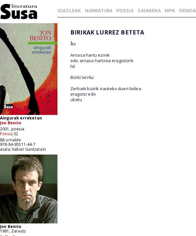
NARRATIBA (98, 10)
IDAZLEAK (69, 10)
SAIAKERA (149, 10)
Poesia (6, 134)
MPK (170, 10)
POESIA (125, 10)
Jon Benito (11, 123)
